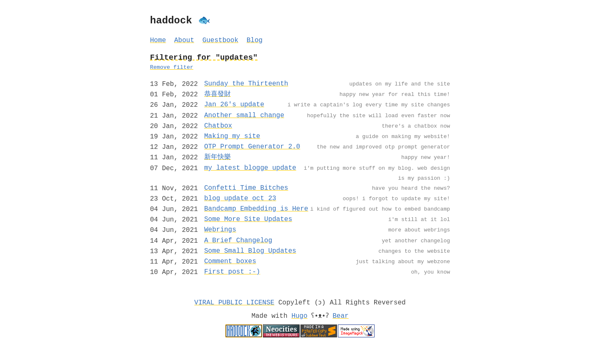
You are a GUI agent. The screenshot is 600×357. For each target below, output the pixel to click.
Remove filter (171, 67)
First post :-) (232, 272)
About (184, 40)
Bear (342, 316)
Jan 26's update (234, 104)
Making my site (232, 136)
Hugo (298, 316)
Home (158, 40)
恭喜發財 (217, 94)
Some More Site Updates (248, 219)
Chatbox (218, 126)
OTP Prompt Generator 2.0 (252, 146)
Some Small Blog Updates (250, 251)
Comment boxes (230, 261)
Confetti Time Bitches (246, 188)
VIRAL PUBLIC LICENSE (234, 302)
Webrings (220, 229)
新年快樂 (217, 157)
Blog (254, 40)
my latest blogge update (250, 168)
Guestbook (220, 40)
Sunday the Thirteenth (246, 83)
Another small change (244, 115)
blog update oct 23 (240, 198)
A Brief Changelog (238, 240)
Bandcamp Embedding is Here (256, 209)
